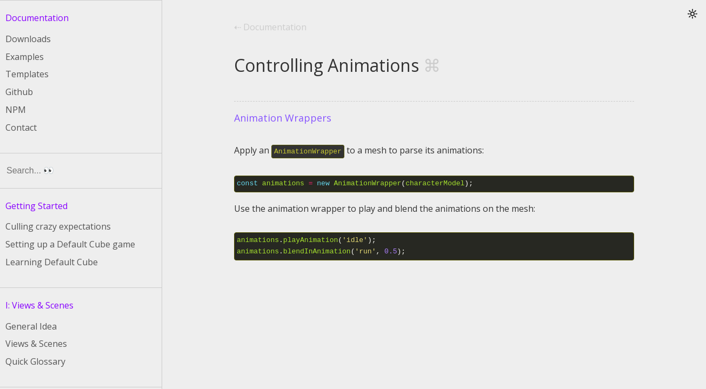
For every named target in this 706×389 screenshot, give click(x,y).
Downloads (28, 39)
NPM (15, 110)
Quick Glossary (35, 361)
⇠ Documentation (270, 27)
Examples (24, 57)
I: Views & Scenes (39, 305)
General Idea (31, 326)
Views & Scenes (36, 344)
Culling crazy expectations (58, 226)
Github (19, 92)
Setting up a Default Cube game (70, 244)
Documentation (37, 18)
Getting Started (36, 206)
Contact (21, 127)
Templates (27, 74)
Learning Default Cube (51, 262)
